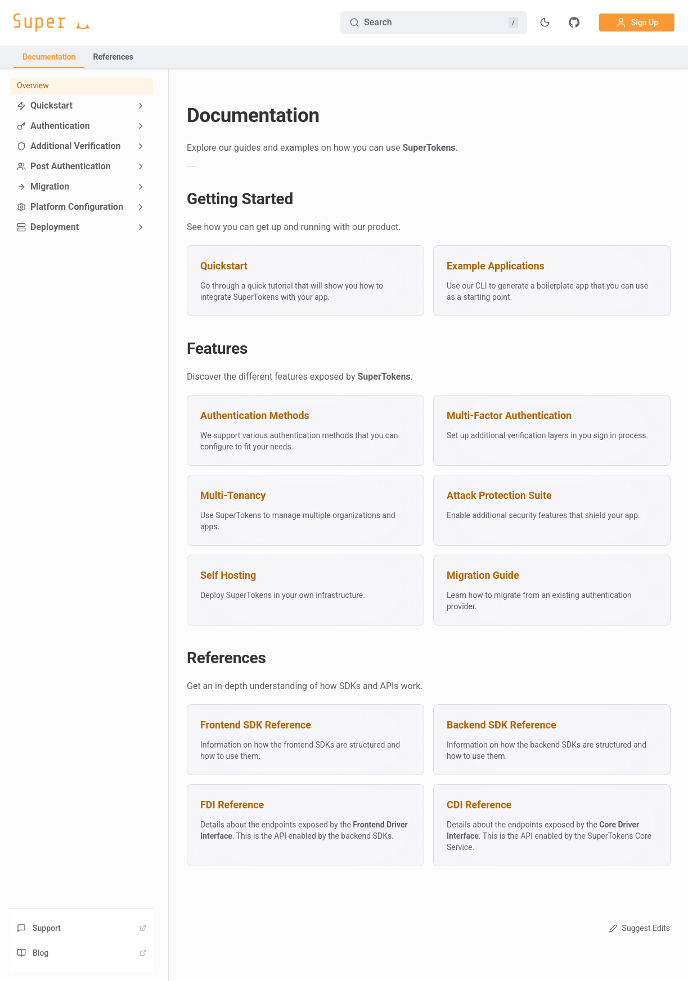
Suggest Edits (638, 928)
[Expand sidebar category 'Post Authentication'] (140, 167)
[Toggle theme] (545, 22)
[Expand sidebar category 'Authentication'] (140, 126)
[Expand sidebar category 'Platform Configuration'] (140, 207)
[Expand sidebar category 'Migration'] (140, 187)
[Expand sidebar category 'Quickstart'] (140, 106)
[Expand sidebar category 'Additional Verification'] (140, 146)
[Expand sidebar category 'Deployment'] (140, 227)
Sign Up (636, 22)
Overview (33, 85)
